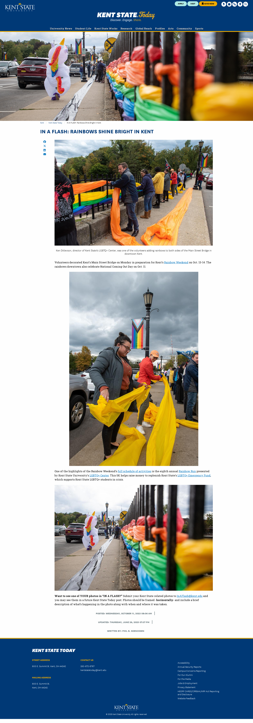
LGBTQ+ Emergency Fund (193, 475)
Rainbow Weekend (176, 262)
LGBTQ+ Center (99, 475)
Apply (181, 3)
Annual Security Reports (189, 666)
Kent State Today (126, 17)
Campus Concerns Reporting (192, 671)
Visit (192, 3)
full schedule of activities (134, 471)
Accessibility (184, 662)
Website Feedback (186, 698)
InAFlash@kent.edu (189, 596)
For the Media (184, 679)
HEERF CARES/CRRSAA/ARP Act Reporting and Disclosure (198, 692)
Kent (42, 122)
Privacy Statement (186, 687)
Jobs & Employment (187, 683)
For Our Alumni (185, 675)
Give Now (208, 3)
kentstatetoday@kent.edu (93, 670)
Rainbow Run (187, 471)
